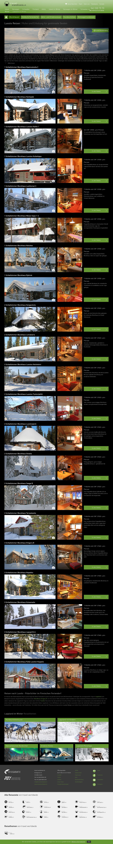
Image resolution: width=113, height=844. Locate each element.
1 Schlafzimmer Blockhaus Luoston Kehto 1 (21, 127)
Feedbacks (94, 4)
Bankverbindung (79, 779)
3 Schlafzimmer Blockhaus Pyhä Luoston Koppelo (24, 662)
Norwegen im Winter (70, 9)
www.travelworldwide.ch (40, 784)
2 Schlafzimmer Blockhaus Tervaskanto (20, 513)
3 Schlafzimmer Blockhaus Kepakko (18, 573)
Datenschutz (78, 772)
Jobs (76, 777)
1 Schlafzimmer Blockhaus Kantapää (19, 97)
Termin (59, 777)
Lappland (98, 696)
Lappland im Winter (19, 11)
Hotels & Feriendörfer (30, 17)
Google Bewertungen (63, 784)
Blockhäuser (14, 17)
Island (7, 9)
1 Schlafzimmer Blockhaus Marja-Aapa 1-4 (21, 216)
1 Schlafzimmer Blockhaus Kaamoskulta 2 (21, 67)
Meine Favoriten (72, 4)
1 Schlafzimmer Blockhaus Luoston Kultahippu (23, 156)
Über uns (87, 4)
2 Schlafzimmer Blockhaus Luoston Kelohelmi (22, 364)
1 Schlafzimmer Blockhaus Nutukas (18, 246)
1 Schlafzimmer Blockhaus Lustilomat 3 (20, 186)
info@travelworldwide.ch (40, 782)
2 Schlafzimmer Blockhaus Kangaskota (20, 305)
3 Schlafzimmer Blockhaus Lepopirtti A (20, 632)
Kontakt (101, 4)
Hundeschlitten (69, 17)
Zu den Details (99, 92)
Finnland (36, 9)
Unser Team (60, 782)
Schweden (25, 9)
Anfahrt (59, 779)
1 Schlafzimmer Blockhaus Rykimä (18, 275)
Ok (89, 842)
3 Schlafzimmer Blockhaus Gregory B (19, 543)
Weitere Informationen (78, 842)
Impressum (78, 775)
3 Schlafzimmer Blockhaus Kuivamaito (19, 602)
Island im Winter (54, 9)
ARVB (76, 770)
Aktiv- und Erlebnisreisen (51, 17)
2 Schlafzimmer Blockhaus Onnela (18, 454)
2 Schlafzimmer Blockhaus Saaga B (18, 483)
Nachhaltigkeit (78, 782)
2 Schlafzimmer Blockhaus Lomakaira (19, 335)
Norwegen (15, 9)
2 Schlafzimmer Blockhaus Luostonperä (20, 424)
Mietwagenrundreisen (86, 17)
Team (80, 4)
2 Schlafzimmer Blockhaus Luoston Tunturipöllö (23, 394)
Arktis (44, 9)
